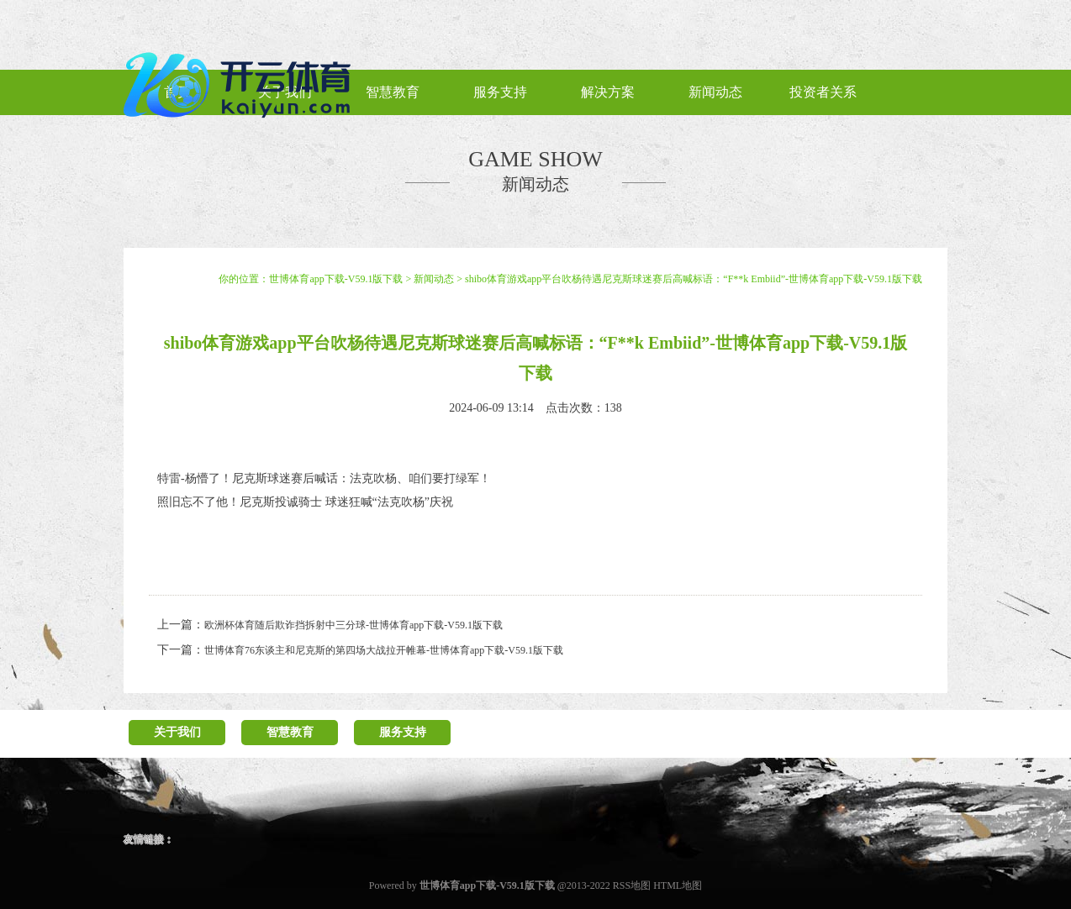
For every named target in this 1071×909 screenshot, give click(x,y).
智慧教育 (290, 732)
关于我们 (177, 732)
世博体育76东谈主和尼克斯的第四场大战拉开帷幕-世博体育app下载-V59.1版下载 (383, 650)
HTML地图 (677, 885)
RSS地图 (632, 885)
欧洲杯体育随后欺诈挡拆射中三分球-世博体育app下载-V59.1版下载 (353, 625)
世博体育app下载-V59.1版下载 (336, 279)
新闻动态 (434, 279)
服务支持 (402, 732)
